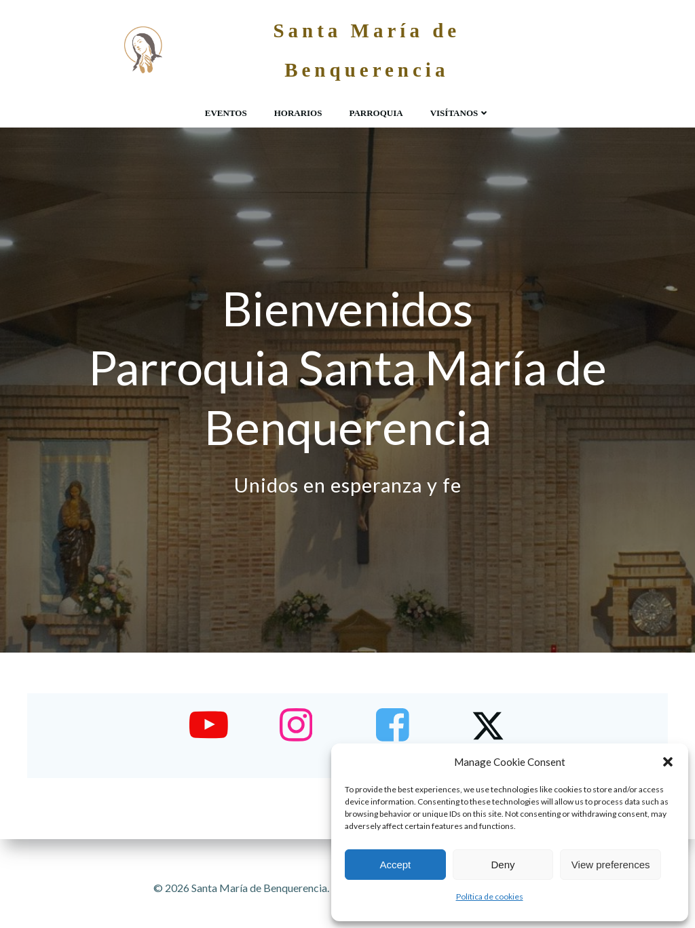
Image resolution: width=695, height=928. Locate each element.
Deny (502, 864)
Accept (395, 864)
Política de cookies (489, 896)
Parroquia (375, 112)
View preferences (610, 864)
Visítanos (460, 112)
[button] (668, 762)
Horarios (298, 112)
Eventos (226, 112)
